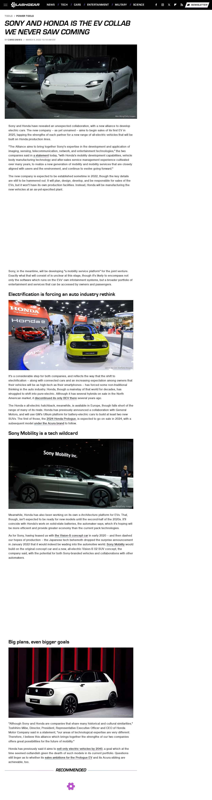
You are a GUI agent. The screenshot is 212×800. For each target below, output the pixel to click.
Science (138, 4)
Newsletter (197, 4)
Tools (9, 16)
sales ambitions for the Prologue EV (68, 757)
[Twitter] (169, 4)
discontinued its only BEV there (56, 398)
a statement (41, 155)
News (51, 4)
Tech (64, 4)
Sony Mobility (116, 544)
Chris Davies (15, 40)
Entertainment (98, 4)
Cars (77, 4)
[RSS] (181, 4)
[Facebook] (156, 4)
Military (121, 4)
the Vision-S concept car (71, 535)
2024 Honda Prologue (61, 419)
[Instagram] (162, 4)
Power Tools (25, 16)
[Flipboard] (175, 4)
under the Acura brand (49, 423)
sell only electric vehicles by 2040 (79, 749)
